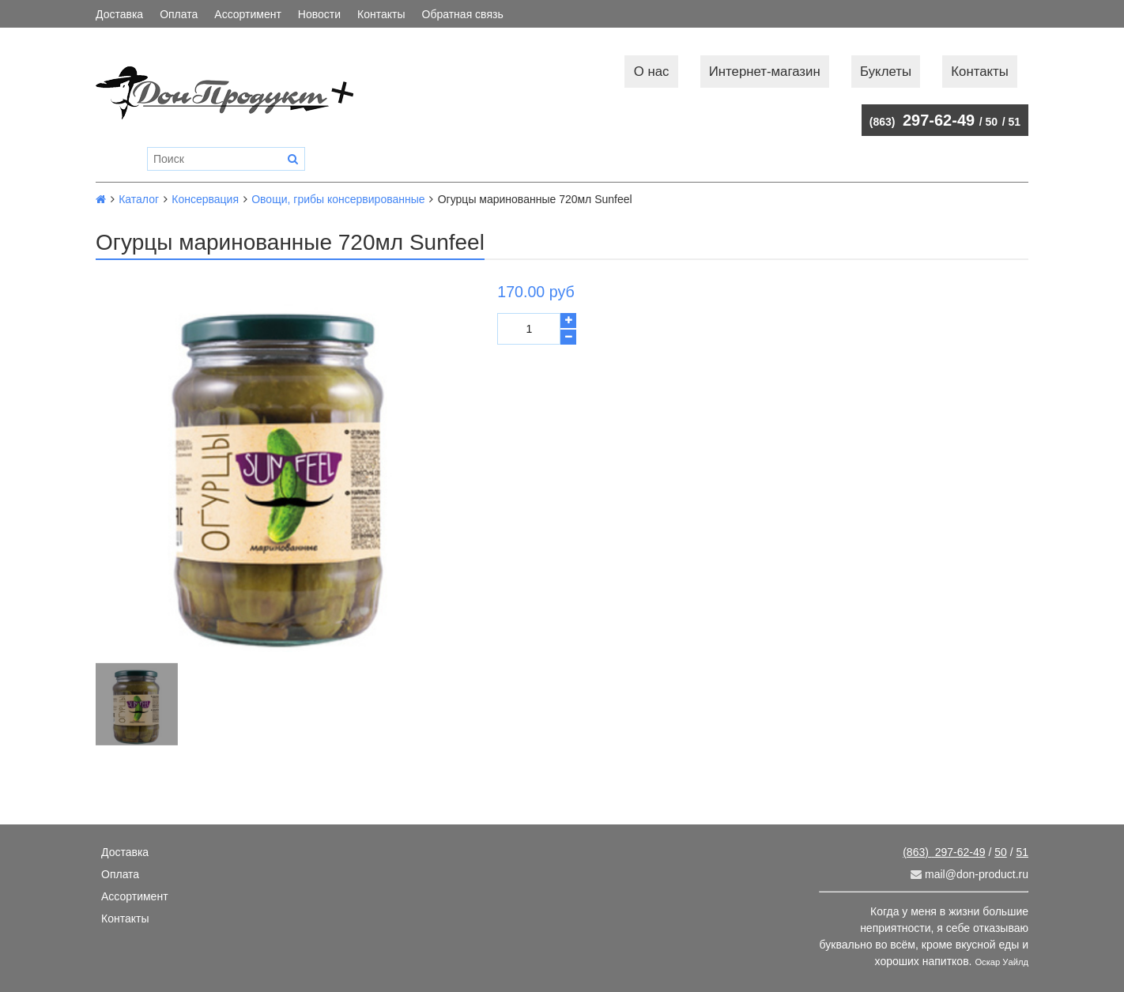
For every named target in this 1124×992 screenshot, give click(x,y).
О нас (651, 71)
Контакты (381, 14)
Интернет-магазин (764, 71)
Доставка (119, 14)
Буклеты (885, 71)
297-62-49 (922, 120)
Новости (319, 14)
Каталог (139, 199)
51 (1014, 121)
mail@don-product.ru (969, 874)
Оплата (179, 14)
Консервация (205, 199)
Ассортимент (247, 14)
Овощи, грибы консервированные (337, 199)
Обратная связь (463, 14)
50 (992, 121)
